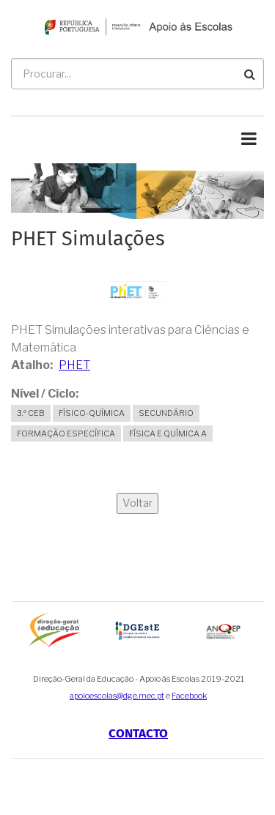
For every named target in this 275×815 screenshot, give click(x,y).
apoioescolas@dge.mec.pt (117, 696)
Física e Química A (168, 433)
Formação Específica (66, 433)
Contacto (138, 733)
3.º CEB (31, 413)
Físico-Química (92, 413)
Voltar (137, 503)
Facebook (189, 696)
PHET (74, 365)
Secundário (166, 413)
